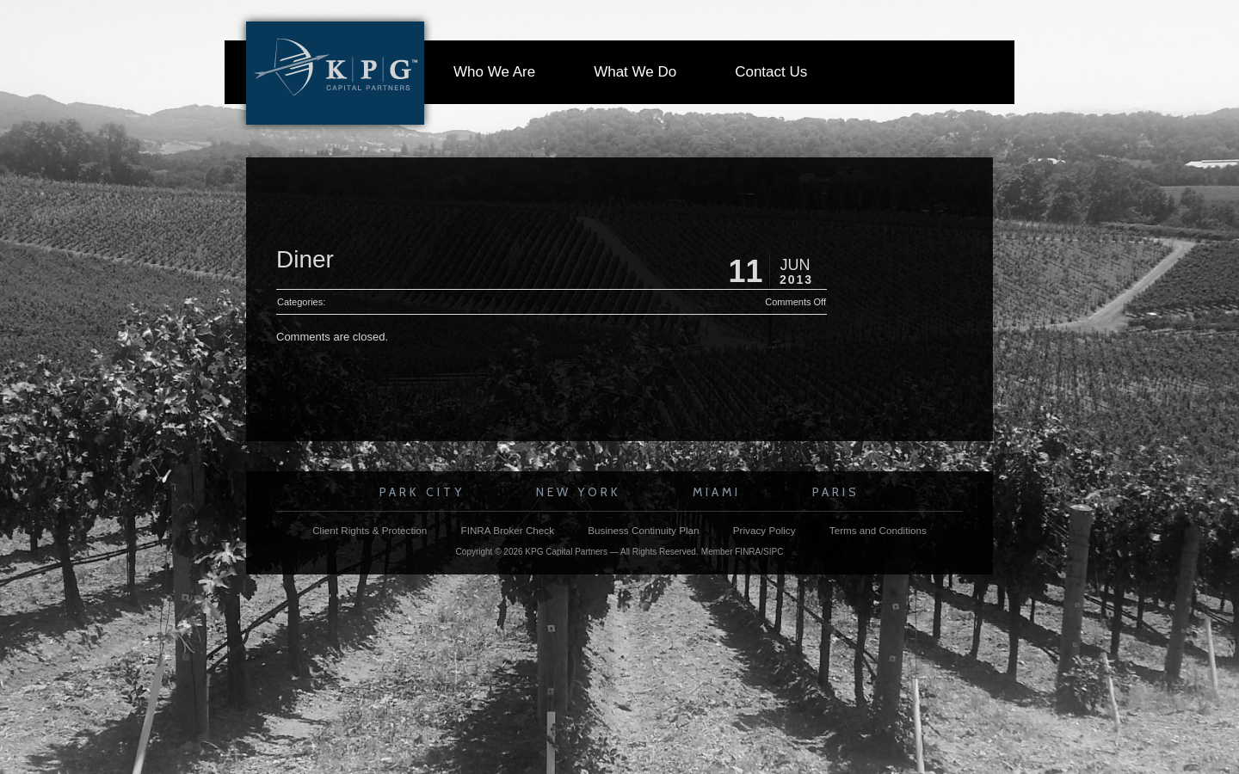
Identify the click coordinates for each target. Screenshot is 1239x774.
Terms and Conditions (878, 530)
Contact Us (771, 72)
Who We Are (494, 72)
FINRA (748, 551)
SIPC (773, 551)
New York (578, 492)
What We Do (635, 72)
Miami (717, 492)
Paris (836, 492)
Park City (422, 492)
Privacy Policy (764, 530)
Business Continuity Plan (643, 530)
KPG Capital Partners (566, 551)
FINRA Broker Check (507, 530)
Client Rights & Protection (369, 530)
